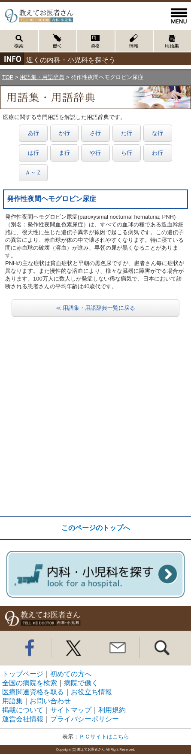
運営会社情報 (22, 719)
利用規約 (112, 710)
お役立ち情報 (91, 692)
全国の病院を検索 (29, 683)
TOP (7, 77)
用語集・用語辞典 (42, 77)
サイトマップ (70, 710)
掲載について (22, 710)
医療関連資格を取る (33, 692)
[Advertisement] (95, 416)
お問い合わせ (50, 701)
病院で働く (81, 683)
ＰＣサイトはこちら (104, 736)
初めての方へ (70, 674)
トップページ (22, 674)
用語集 (12, 701)
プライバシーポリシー (84, 719)
